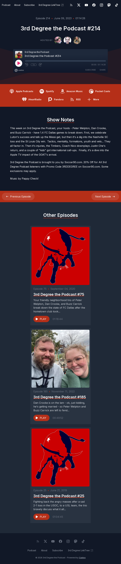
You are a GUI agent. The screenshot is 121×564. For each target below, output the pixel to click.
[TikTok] (116, 5)
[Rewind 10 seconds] (27, 64)
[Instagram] (101, 5)
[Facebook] (94, 5)
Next (105, 196)
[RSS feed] (71, 5)
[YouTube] (86, 5)
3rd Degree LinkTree (51, 5)
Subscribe (29, 5)
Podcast (6, 5)
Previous (18, 196)
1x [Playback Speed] (34, 65)
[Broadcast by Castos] (19, 70)
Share (103, 69)
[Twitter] (79, 5)
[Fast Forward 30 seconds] (40, 64)
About (17, 5)
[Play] (18, 63)
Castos (82, 557)
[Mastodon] (109, 5)
